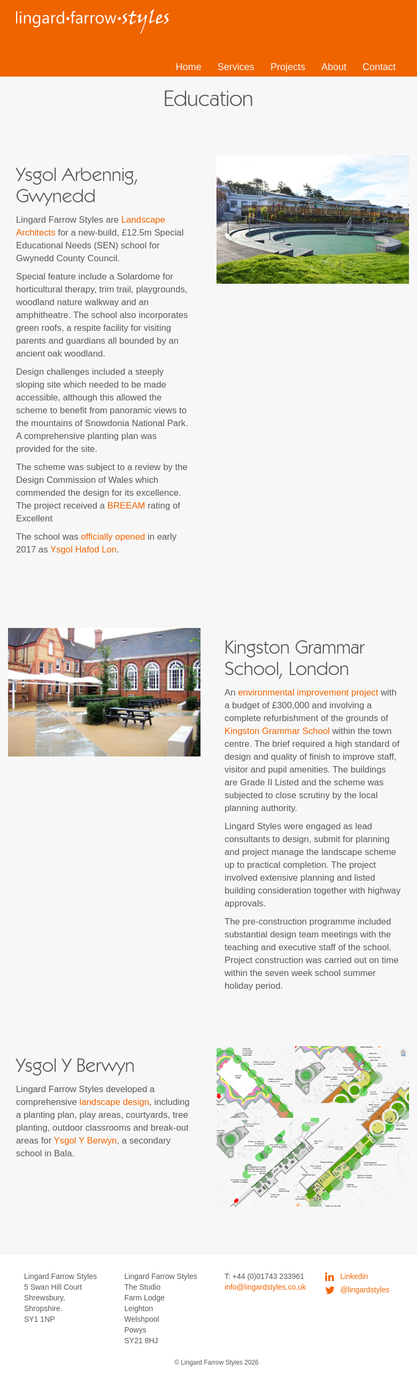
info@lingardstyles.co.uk (265, 1287)
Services (236, 67)
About (333, 67)
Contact (379, 67)
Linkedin (346, 1276)
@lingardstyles (357, 1289)
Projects (288, 67)
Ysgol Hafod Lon (83, 549)
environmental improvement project (308, 692)
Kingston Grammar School (277, 731)
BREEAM (126, 506)
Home (189, 67)
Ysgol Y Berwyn (85, 1140)
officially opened (113, 537)
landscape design (114, 1102)
